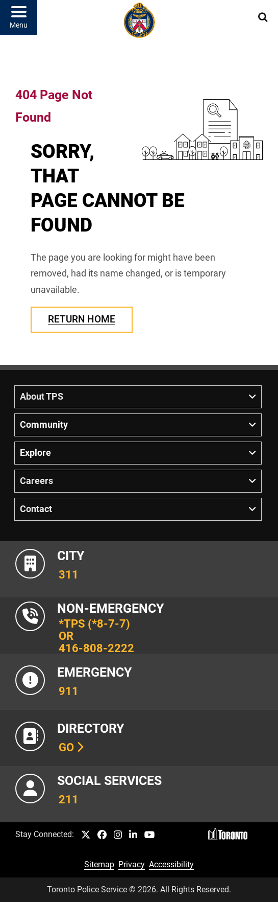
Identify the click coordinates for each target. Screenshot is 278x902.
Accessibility (171, 864)
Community (44, 425)
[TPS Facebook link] (102, 835)
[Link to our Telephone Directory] (139, 738)
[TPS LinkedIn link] (133, 835)
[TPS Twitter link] (86, 835)
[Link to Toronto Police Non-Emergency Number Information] (139, 625)
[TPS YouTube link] (150, 835)
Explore (35, 453)
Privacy (131, 864)
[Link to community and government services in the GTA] (139, 794)
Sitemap (99, 864)
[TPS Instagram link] (117, 835)
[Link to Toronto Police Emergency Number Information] (139, 682)
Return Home (81, 319)
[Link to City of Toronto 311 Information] (139, 569)
